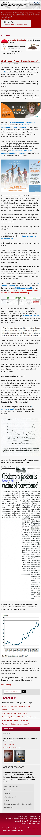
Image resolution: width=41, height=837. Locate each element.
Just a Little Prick (9, 744)
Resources (22, 828)
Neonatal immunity (11, 786)
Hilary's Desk (15, 24)
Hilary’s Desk (7, 830)
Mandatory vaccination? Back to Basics (18, 804)
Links (22, 830)
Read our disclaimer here (31, 823)
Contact (16, 830)
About (9, 828)
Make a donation (33, 828)
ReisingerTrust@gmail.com (30, 821)
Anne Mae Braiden (8, 710)
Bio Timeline (8, 807)
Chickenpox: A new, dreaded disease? (19, 61)
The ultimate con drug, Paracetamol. (15, 720)
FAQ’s (15, 828)
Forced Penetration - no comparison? (15, 724)
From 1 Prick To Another (11, 748)
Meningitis (8, 790)
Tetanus (7, 793)
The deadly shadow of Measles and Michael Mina (20, 717)
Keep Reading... (7, 685)
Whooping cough (10, 797)
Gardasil (7, 800)
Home (4, 828)
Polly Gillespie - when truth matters (14, 713)
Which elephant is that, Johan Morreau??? (17, 706)
